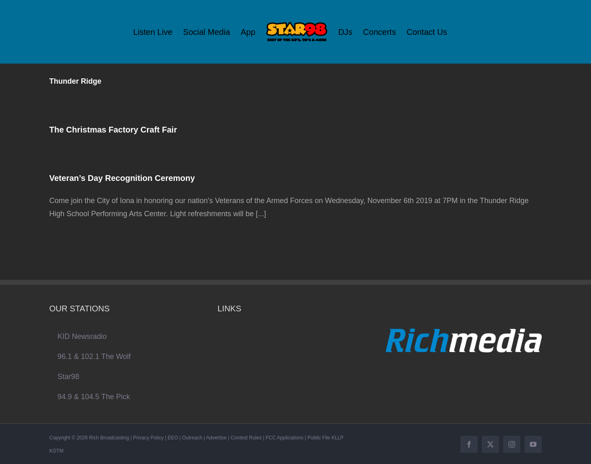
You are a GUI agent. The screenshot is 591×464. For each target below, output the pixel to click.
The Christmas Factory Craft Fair (113, 129)
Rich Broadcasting (109, 438)
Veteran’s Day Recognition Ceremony (122, 178)
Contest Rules (246, 438)
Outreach (192, 438)
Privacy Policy (148, 438)
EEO (173, 438)
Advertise (216, 438)
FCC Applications (284, 438)
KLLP (338, 438)
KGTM (56, 451)
